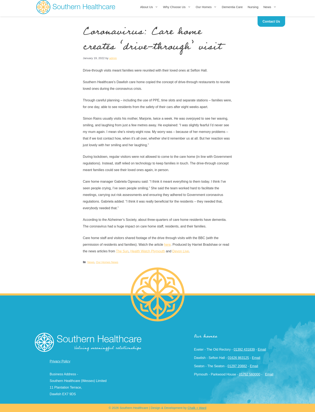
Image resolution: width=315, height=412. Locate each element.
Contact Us (271, 21)
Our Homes (207, 7)
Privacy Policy (60, 361)
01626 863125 (238, 358)
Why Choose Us (178, 7)
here (167, 244)
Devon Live (180, 251)
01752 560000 (249, 374)
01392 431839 (244, 349)
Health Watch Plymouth (147, 251)
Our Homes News (107, 262)
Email (262, 349)
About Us (150, 7)
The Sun (122, 251)
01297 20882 (237, 366)
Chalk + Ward (196, 408)
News (271, 7)
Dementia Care (232, 7)
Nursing (253, 7)
